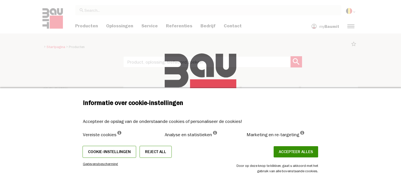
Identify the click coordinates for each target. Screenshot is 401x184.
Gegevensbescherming (100, 164)
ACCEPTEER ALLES (296, 151)
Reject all (155, 151)
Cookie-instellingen (109, 151)
